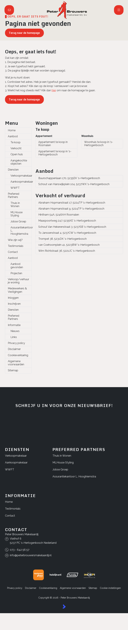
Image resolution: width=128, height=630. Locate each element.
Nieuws (15, 331)
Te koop (15, 142)
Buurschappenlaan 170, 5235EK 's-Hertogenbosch (69, 178)
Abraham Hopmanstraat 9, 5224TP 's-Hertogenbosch (71, 208)
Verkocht (16, 148)
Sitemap (13, 370)
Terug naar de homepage (24, 33)
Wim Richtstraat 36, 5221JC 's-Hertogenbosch (66, 250)
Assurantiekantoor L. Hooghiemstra (21, 230)
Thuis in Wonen (15, 204)
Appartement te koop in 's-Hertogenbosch (54, 153)
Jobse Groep (18, 221)
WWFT (15, 187)
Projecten (16, 273)
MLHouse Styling (16, 214)
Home (12, 130)
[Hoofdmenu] (119, 10)
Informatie (14, 325)
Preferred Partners (13, 195)
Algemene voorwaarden (16, 363)
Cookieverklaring (18, 355)
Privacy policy (16, 343)
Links (13, 337)
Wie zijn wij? (15, 240)
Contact (13, 252)
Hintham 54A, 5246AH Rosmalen (58, 214)
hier (54, 90)
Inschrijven (14, 303)
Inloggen (13, 297)
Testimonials (15, 246)
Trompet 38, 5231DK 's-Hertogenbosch (62, 238)
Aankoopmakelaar (21, 181)
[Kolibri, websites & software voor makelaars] (64, 606)
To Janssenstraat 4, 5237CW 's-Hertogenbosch (67, 232)
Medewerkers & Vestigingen (17, 290)
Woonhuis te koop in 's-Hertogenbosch (98, 143)
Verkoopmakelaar (21, 175)
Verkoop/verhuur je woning (18, 281)
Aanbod (13, 136)
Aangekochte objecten (18, 162)
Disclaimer (14, 349)
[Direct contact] (9, 10)
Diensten (13, 169)
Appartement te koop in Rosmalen (53, 143)
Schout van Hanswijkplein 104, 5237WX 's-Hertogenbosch (74, 184)
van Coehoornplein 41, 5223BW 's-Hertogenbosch (69, 244)
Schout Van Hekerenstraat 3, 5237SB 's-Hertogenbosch (72, 226)
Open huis (16, 154)
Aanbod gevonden (16, 265)
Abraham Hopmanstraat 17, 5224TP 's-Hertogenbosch (71, 202)
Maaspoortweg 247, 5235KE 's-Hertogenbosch (67, 220)
